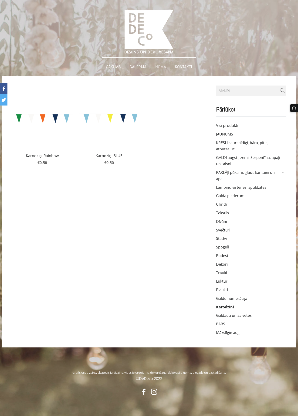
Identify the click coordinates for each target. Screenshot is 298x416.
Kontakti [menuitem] (183, 67)
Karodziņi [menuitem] (225, 307)
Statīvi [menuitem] (221, 238)
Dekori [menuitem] (222, 264)
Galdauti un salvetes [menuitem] (234, 315)
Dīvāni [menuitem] (221, 221)
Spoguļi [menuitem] (222, 247)
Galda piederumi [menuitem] (230, 195)
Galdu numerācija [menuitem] (231, 298)
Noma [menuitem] (160, 67)
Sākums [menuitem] (113, 67)
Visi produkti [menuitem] (227, 125)
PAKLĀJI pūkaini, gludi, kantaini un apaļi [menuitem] (245, 175)
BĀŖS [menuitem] (220, 324)
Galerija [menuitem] (137, 67)
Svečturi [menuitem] (223, 230)
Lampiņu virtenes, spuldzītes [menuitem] (241, 187)
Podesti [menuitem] (222, 255)
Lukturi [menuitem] (222, 281)
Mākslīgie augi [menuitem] (228, 332)
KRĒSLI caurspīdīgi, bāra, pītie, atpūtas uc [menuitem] (242, 146)
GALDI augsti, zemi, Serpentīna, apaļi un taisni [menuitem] (248, 160)
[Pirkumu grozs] (294, 108)
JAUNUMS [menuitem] (224, 134)
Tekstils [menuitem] (222, 212)
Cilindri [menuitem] (222, 204)
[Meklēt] (251, 91)
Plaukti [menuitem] (222, 289)
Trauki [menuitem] (221, 272)
